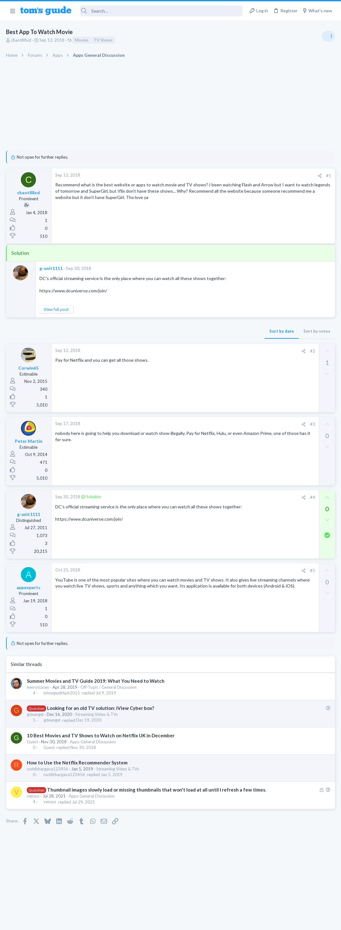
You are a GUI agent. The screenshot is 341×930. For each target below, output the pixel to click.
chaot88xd (21, 40)
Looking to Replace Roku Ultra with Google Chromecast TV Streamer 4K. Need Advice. (290, 405)
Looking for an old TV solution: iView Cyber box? (100, 708)
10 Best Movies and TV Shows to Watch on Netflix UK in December (101, 735)
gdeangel (35, 714)
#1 (227, 175)
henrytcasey (38, 687)
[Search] (161, 10)
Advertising (102, 921)
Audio (256, 386)
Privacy (187, 921)
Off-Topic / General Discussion (109, 687)
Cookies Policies (147, 921)
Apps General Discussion (93, 741)
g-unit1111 (51, 268)
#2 (211, 351)
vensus (33, 802)
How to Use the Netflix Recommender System (77, 762)
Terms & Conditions (230, 921)
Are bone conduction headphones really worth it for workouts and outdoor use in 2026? (291, 362)
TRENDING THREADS (261, 342)
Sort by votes (215, 331)
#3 (211, 424)
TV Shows (103, 40)
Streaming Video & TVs (96, 714)
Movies (82, 40)
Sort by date (180, 331)
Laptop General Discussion (276, 465)
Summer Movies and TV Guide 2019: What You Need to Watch (96, 681)
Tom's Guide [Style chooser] (289, 894)
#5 (211, 570)
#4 (211, 497)
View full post (56, 309)
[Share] (218, 176)
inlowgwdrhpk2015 (62, 692)
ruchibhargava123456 (48, 768)
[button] (12, 11)
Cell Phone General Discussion (279, 532)
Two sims (260, 514)
